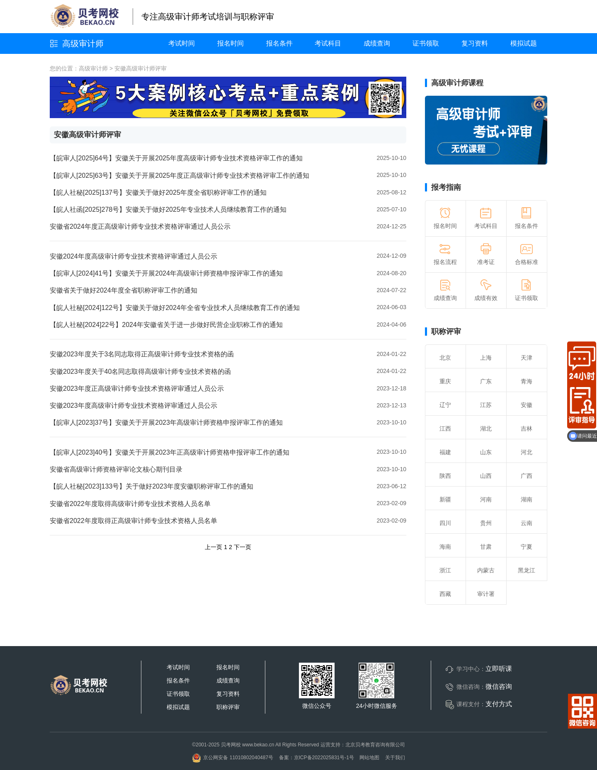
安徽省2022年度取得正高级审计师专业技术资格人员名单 (133, 520)
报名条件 (279, 43)
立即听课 (498, 668)
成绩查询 (377, 43)
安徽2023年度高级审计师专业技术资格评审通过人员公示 (133, 405)
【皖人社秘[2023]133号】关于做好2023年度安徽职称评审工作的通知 (151, 486)
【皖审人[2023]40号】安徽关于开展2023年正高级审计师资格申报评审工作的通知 (169, 452)
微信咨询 (498, 686)
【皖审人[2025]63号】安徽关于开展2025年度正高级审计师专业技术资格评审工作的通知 (179, 175)
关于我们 (395, 757)
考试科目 (328, 43)
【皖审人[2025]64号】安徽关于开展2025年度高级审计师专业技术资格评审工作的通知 (176, 158)
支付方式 (498, 703)
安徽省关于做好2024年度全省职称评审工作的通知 (123, 290)
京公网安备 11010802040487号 (232, 757)
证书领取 (426, 43)
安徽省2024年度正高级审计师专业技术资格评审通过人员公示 (140, 226)
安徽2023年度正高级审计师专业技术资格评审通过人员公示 (137, 388)
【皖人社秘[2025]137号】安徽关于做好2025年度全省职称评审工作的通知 (158, 192)
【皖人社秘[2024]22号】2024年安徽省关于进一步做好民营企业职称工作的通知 (166, 324)
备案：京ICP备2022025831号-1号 (316, 757)
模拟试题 (523, 43)
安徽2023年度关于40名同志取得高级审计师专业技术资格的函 (140, 371)
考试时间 (181, 43)
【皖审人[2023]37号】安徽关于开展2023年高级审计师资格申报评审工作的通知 (166, 422)
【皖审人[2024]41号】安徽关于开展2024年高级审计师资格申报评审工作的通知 (166, 273)
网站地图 (369, 757)
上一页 (213, 547)
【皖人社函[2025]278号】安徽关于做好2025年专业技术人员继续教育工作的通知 (168, 209)
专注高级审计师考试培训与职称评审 (207, 16)
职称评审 (446, 331)
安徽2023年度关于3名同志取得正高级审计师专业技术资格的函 (142, 354)
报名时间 (230, 43)
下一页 (242, 547)
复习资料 (474, 43)
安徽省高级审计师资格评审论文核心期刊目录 (116, 469)
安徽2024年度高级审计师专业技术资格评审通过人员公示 (133, 256)
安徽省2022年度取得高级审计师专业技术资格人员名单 (130, 503)
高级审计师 (83, 43)
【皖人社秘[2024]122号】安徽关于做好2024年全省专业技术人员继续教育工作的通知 (175, 307)
